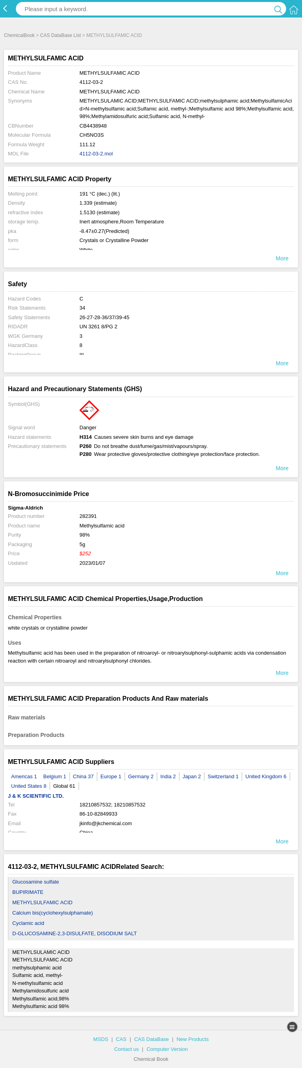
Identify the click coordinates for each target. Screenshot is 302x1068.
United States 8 (28, 786)
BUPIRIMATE (28, 892)
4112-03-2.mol (96, 154)
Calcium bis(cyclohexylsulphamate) (52, 913)
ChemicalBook (19, 35)
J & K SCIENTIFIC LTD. (36, 796)
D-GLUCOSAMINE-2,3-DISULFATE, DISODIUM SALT (74, 933)
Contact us (126, 1049)
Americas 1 (24, 776)
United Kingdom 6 (265, 776)
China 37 (83, 776)
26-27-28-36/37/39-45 (104, 317)
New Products (193, 1039)
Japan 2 (192, 776)
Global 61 (64, 786)
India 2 (168, 776)
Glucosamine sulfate (35, 882)
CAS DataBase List (60, 35)
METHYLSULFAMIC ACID (42, 902)
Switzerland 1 (223, 776)
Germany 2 (141, 776)
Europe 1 (110, 776)
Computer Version (167, 1049)
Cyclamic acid (28, 923)
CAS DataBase (151, 1039)
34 (82, 308)
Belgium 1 (54, 776)
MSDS (100, 1039)
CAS (121, 1039)
